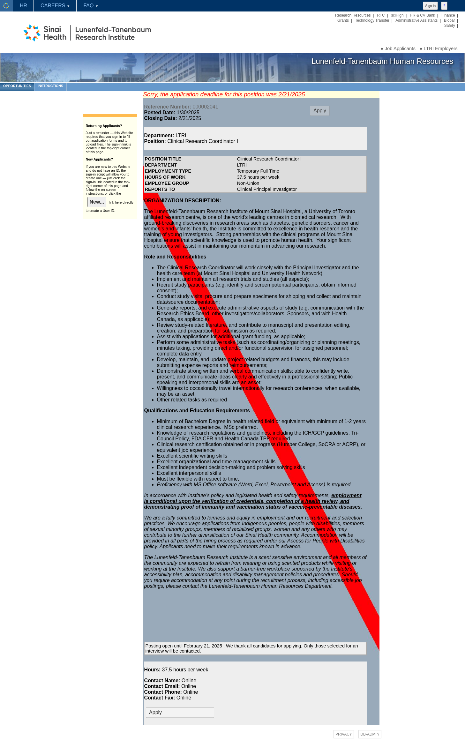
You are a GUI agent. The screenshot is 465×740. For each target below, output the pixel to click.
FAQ (90, 5)
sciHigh (397, 15)
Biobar (449, 20)
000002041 (181, 106)
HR (23, 5)
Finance (448, 15)
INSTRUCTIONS (50, 86)
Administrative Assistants (416, 20)
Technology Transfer (372, 20)
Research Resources (353, 15)
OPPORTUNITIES (17, 86)
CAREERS (55, 5)
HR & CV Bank (422, 15)
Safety (449, 25)
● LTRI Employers (438, 48)
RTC (381, 15)
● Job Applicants (398, 48)
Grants (343, 20)
